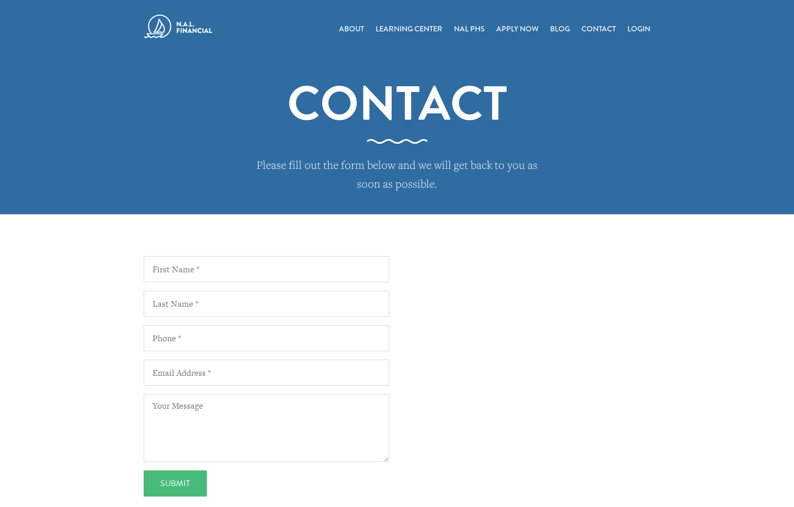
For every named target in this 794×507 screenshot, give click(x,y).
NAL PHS (469, 29)
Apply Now (517, 29)
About (351, 29)
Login (638, 29)
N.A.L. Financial (178, 27)
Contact (598, 29)
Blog (560, 29)
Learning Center (409, 29)
